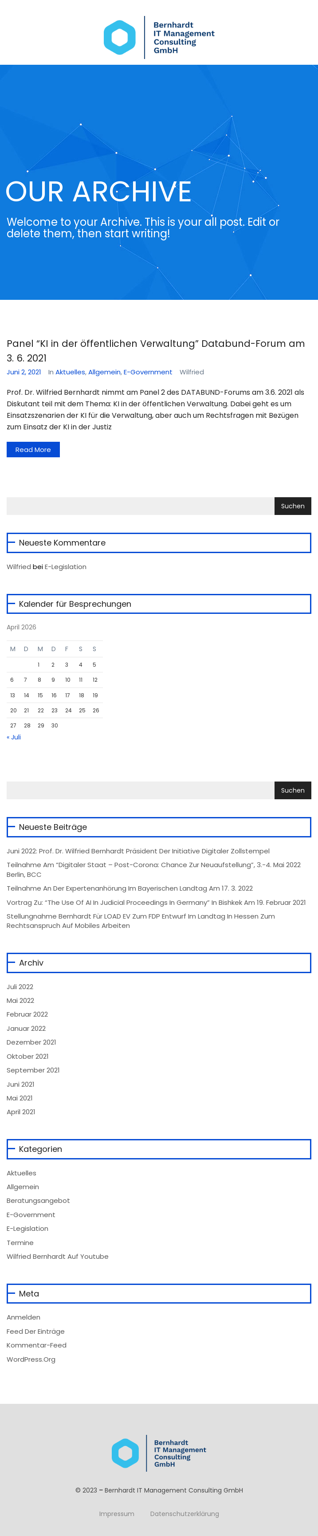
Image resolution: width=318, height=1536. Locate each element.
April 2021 (21, 1111)
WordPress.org (31, 1359)
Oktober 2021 (28, 1056)
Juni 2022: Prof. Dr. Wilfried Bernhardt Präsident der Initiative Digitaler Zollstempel (138, 851)
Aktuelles (70, 372)
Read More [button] (33, 449)
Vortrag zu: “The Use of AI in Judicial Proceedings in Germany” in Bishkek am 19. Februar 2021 (156, 902)
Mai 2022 (20, 1000)
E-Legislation (65, 566)
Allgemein (104, 372)
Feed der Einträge (36, 1331)
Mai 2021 (20, 1098)
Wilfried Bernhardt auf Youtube (58, 1256)
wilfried (19, 566)
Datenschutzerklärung (184, 1513)
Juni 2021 (21, 1084)
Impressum (116, 1513)
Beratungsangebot (38, 1200)
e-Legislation (27, 1228)
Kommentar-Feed (37, 1345)
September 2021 (33, 1070)
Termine (20, 1242)
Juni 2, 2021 (24, 372)
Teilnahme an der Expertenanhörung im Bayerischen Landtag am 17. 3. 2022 (130, 888)
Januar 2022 (26, 1028)
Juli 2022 (20, 986)
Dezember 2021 (31, 1042)
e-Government (148, 372)
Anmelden (23, 1317)
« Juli (14, 737)
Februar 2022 (27, 1014)
